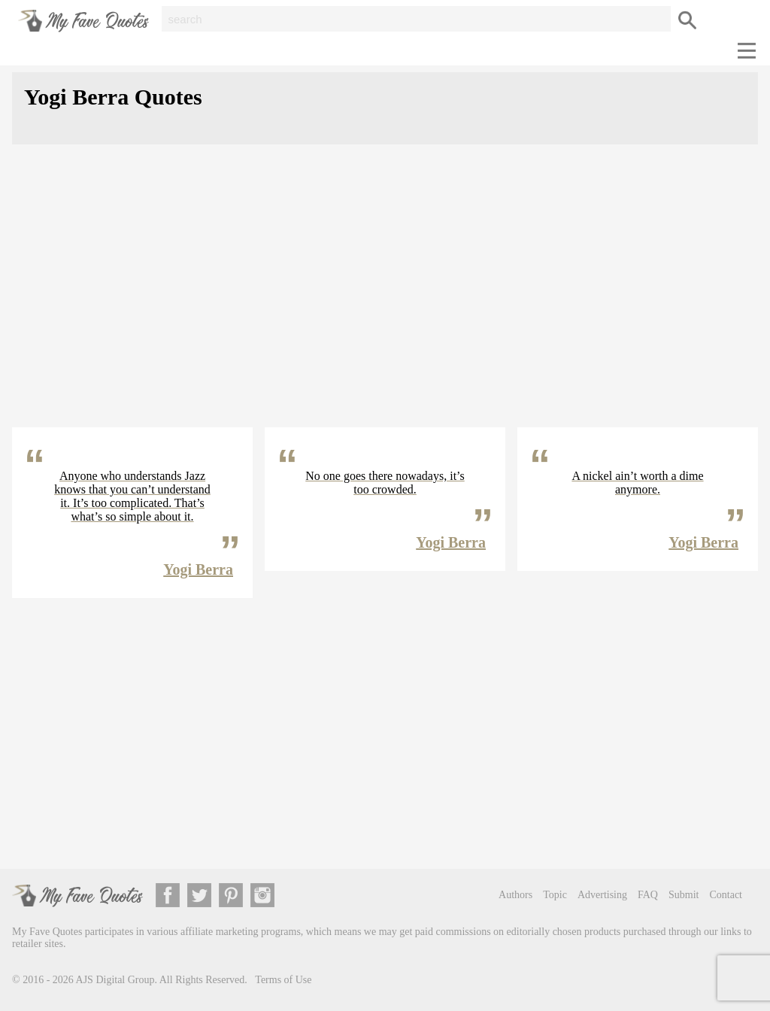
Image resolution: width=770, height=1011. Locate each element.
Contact (725, 894)
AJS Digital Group (115, 979)
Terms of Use (283, 979)
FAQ (648, 894)
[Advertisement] (385, 298)
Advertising (602, 894)
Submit (683, 894)
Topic (555, 894)
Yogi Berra (198, 569)
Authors (515, 894)
